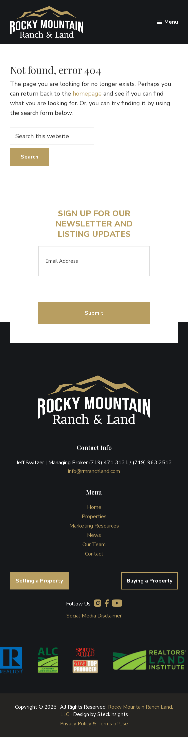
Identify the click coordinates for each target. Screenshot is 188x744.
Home (94, 507)
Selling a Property (39, 580)
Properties (94, 516)
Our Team (94, 544)
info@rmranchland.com (94, 471)
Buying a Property (149, 580)
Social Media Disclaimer (94, 615)
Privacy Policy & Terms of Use (94, 723)
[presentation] (89, 289)
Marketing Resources (94, 526)
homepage (87, 94)
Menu (171, 22)
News (94, 535)
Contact (94, 554)
